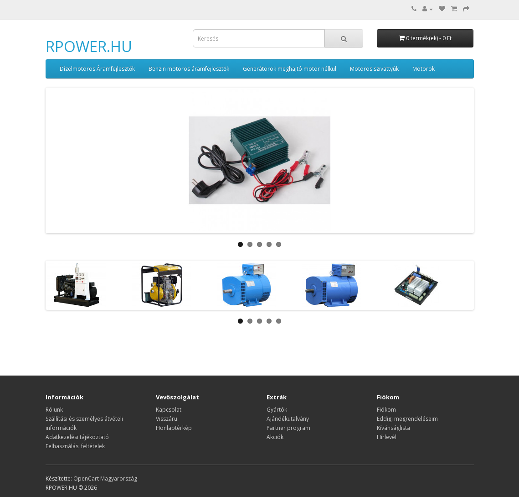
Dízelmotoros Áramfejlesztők (97, 69)
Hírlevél (386, 437)
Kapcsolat (168, 409)
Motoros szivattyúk (374, 69)
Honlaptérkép (174, 428)
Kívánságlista (393, 428)
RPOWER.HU (89, 46)
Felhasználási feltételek (75, 446)
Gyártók (277, 409)
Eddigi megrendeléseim (407, 419)
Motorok (423, 69)
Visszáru (166, 419)
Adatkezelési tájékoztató (77, 437)
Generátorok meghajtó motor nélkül (289, 69)
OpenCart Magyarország (105, 478)
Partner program (288, 428)
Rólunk (54, 409)
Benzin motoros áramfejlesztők (189, 69)
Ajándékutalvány (288, 419)
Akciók (275, 437)
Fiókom (386, 409)
